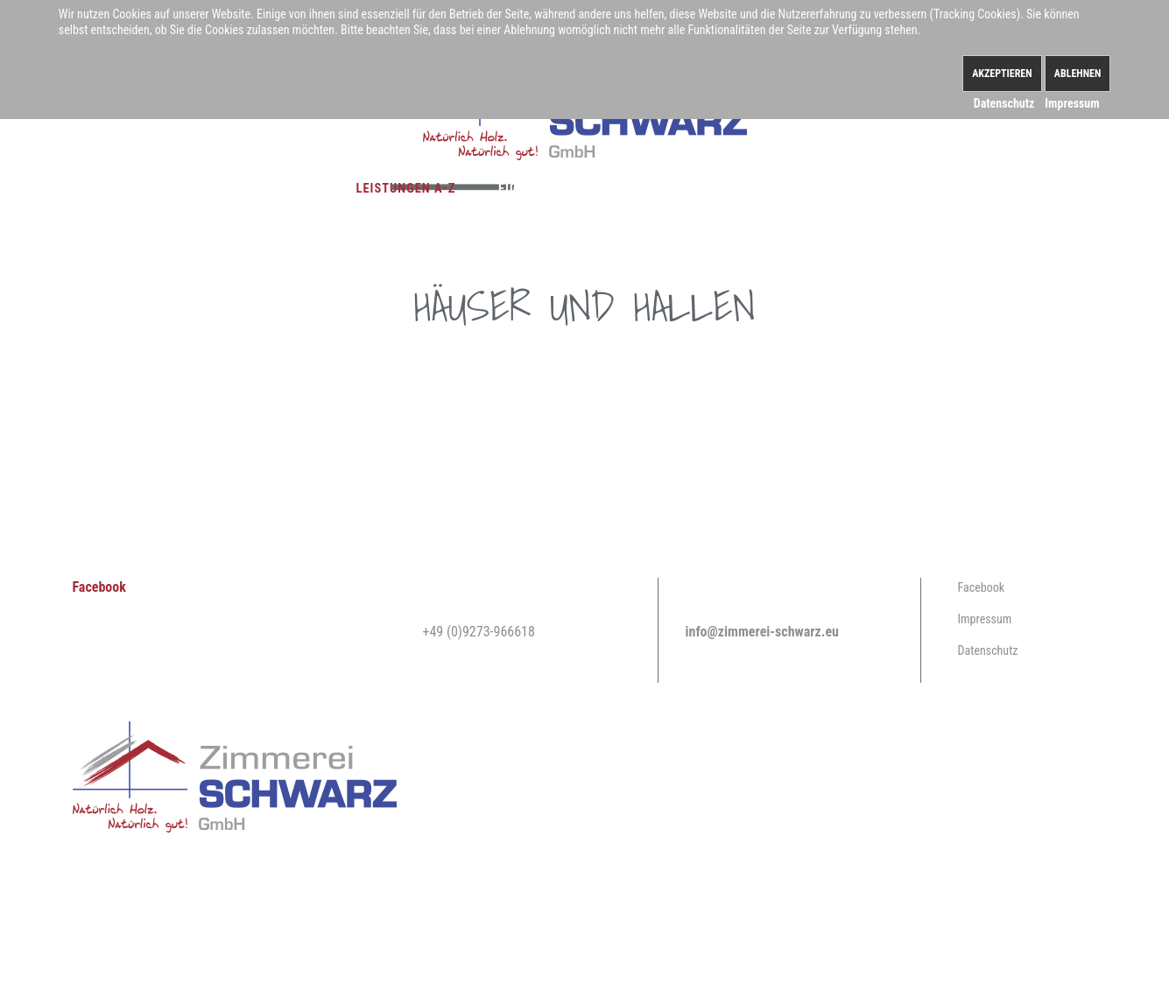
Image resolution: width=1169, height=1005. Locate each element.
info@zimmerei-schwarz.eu (762, 631)
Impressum (985, 619)
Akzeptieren (1002, 73)
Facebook (99, 587)
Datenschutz (988, 650)
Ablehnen (1077, 73)
